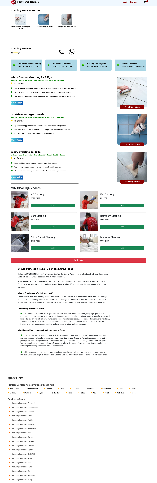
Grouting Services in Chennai (23, 412)
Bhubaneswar (32, 389)
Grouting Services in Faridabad (23, 420)
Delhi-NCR (56, 393)
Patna (82, 393)
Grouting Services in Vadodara (23, 475)
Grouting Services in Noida (22, 458)
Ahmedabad (14, 389)
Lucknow (13, 393)
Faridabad (75, 389)
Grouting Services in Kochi (22, 433)
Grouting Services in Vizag (22, 480)
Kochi (121, 389)
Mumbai (27, 393)
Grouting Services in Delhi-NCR (23, 454)
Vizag (134, 393)
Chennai (49, 389)
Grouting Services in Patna (22, 463)
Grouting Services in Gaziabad (23, 424)
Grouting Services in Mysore (23, 450)
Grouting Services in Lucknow (23, 441)
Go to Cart (78, 260)
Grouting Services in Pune (22, 467)
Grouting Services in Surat (22, 471)
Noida (70, 393)
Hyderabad (106, 389)
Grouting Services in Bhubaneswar (25, 407)
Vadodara (120, 393)
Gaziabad (91, 389)
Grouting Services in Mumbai (23, 446)
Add (53, 205)
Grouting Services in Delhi (22, 416)
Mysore (41, 393)
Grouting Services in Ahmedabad (24, 403)
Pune (95, 393)
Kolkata (133, 389)
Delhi (62, 389)
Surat (107, 393)
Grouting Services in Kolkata (23, 437)
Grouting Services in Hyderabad (24, 429)
